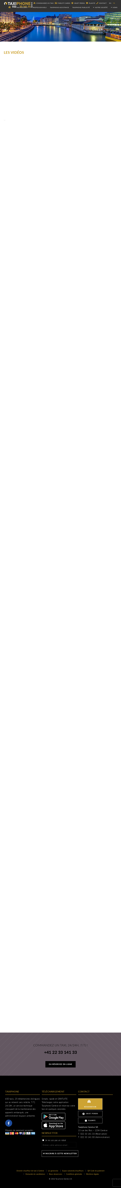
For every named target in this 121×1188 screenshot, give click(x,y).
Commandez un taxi (44, 3)
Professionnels (39, 7)
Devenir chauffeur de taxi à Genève (30, 1171)
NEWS (114, 7)
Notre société (100, 7)
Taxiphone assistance (59, 7)
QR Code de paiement (95, 1171)
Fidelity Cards (62, 3)
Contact (101, 3)
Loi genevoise (53, 1171)
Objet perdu (78, 3)
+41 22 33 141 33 (60, 1053)
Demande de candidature (35, 1174)
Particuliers (21, 7)
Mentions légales (92, 1174)
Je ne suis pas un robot (54, 1140)
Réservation (90, 1104)
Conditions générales (74, 1174)
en (110, 3)
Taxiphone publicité (81, 7)
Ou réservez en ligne (60, 1064)
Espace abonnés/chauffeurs (73, 1171)
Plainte (90, 3)
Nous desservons (55, 1174)
